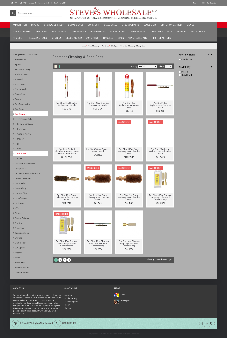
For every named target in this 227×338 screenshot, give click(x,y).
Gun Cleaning (21, 114)
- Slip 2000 (21, 168)
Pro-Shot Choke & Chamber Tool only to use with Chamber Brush (67, 151)
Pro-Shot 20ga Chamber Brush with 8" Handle (98, 104)
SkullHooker (20, 242)
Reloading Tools (22, 233)
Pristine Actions (22, 218)
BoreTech (19, 79)
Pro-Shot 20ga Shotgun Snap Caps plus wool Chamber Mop (98, 243)
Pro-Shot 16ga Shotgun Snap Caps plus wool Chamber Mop (129, 243)
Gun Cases (19, 109)
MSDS (122, 294)
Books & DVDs (21, 74)
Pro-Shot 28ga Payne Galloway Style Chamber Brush (160, 151)
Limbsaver (19, 203)
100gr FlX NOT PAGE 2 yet (26, 54)
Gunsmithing (20, 188)
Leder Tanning (21, 198)
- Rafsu (18, 158)
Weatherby (19, 262)
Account (68, 295)
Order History (70, 298)
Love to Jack (125, 301)
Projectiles (19, 228)
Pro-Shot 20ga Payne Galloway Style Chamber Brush (67, 197)
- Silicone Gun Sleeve (25, 163)
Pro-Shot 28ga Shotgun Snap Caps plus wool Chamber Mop (66, 243)
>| (69, 260)
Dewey (18, 99)
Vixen (17, 257)
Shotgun (18, 237)
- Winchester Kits (23, 178)
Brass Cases (20, 84)
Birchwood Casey (22, 69)
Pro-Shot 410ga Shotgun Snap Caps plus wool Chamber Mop (160, 197)
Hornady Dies (21, 193)
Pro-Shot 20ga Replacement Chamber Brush (160, 105)
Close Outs (20, 94)
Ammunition (20, 59)
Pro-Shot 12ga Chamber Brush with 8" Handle (66, 104)
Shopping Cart (71, 301)
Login (67, 305)
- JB (17, 143)
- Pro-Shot (20, 153)
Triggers (18, 252)
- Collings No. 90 (23, 134)
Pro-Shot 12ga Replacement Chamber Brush (129, 105)
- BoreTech (20, 129)
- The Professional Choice (27, 173)
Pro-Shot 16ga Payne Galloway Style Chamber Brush (98, 197)
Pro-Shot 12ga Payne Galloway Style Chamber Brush (129, 197)
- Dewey (19, 138)
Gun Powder (20, 183)
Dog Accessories (22, 104)
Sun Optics (20, 247)
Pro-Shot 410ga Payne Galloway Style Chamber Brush (129, 151)
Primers (18, 213)
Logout (67, 308)
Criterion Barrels (22, 272)
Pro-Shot (19, 223)
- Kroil (18, 148)
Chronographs (21, 89)
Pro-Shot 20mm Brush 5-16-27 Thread (97, 150)
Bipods (18, 64)
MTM (17, 208)
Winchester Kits (22, 267)
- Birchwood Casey (24, 124)
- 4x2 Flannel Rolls (23, 119)
